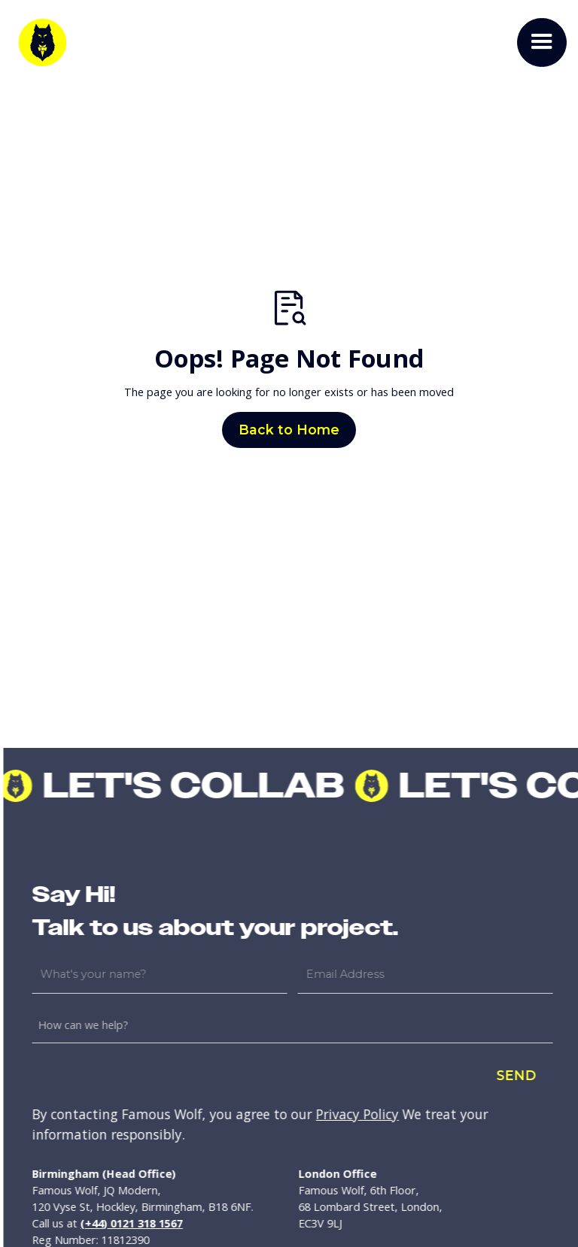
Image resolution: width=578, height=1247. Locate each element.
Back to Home (289, 429)
